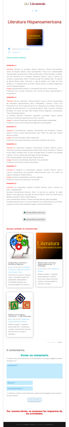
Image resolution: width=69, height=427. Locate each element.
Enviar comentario (34, 400)
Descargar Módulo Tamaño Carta (34, 212)
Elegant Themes (29, 424)
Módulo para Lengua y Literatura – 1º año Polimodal (19, 315)
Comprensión (26, 267)
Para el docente (12, 272)
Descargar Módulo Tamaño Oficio (34, 219)
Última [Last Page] (60, 342)
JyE (11, 267)
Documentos (12, 269)
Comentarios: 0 (16, 52)
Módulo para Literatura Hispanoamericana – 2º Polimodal (47, 264)
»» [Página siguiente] (56, 342)
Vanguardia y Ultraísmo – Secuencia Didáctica (18, 263)
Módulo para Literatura (24, 49)
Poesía (20, 272)
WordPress (49, 424)
